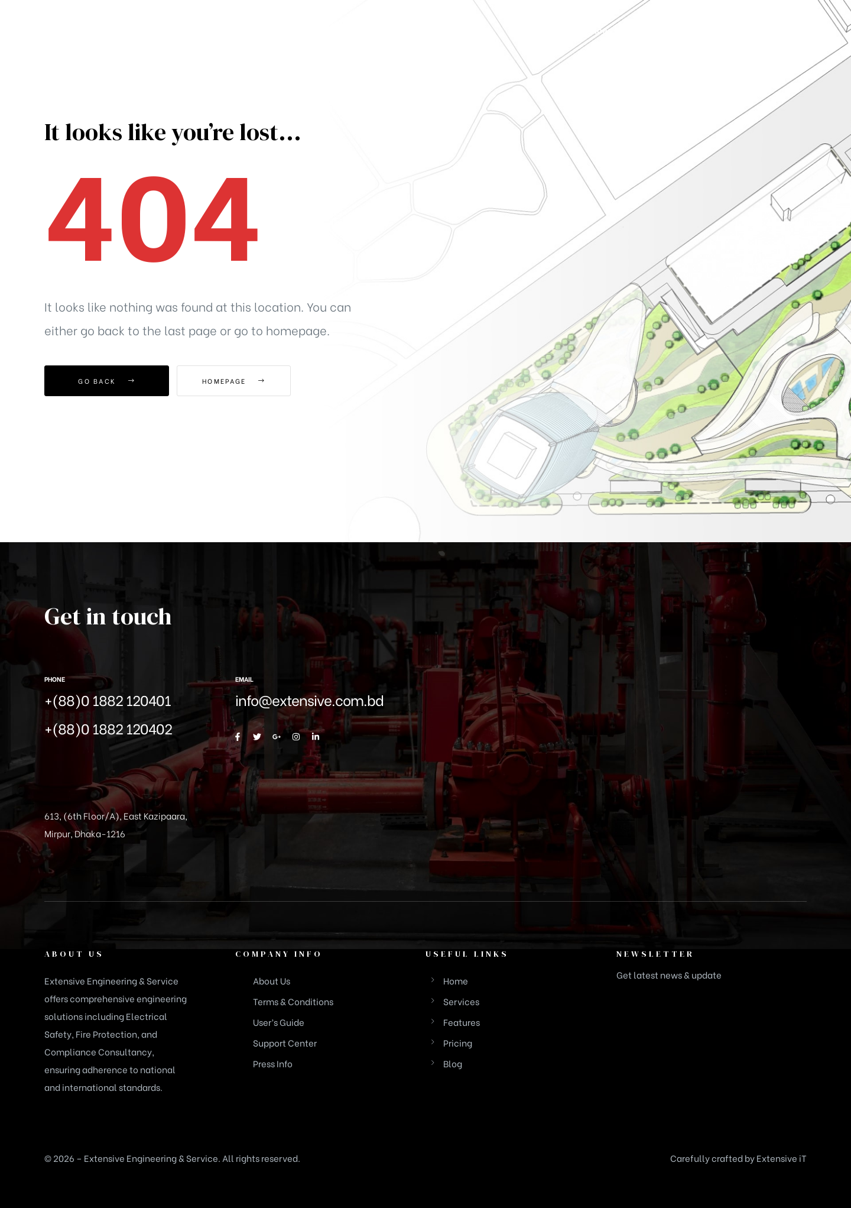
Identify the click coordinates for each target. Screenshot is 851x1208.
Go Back (106, 381)
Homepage (242, 381)
